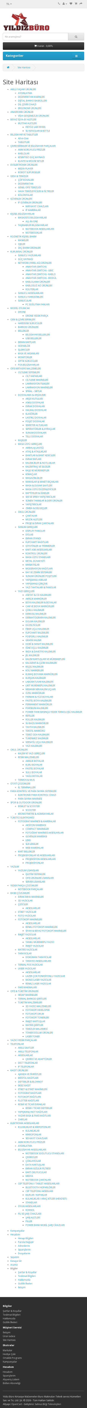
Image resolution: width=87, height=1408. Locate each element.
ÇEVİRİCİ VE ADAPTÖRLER (39, 1059)
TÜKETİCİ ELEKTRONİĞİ (22, 817)
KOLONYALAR (25, 195)
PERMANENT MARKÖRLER (39, 704)
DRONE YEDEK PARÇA (37, 315)
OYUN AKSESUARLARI (29, 1206)
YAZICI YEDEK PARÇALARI (23, 1040)
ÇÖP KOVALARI (26, 179)
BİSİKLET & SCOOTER (29, 806)
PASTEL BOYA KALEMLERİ (39, 700)
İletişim (22, 1287)
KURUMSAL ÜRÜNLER (21, 251)
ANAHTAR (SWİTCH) (36, 266)
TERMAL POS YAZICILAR (30, 964)
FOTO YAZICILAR (27, 915)
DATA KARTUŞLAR (35, 1164)
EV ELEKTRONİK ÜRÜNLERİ (23, 164)
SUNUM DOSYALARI (36, 432)
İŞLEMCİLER (24, 349)
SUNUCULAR (24, 300)
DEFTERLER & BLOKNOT (30, 1081)
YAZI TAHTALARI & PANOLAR (41, 587)
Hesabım (15, 1234)
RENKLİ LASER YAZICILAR (38, 983)
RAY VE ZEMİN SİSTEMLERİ (39, 572)
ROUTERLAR (32, 289)
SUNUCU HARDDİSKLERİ (30, 296)
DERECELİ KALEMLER (36, 613)
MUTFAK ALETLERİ (27, 123)
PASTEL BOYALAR (35, 768)
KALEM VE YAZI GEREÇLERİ (31, 753)
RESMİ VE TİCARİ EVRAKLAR (32, 1104)
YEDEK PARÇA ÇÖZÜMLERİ (24, 885)
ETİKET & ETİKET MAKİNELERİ (32, 1089)
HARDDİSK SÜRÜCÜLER (30, 323)
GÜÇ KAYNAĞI (25, 259)
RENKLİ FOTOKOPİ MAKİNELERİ (41, 927)
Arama (14, 1264)
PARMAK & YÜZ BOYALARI (39, 696)
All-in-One (23, 138)
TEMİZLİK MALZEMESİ (36, 1028)
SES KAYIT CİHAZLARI (36, 1138)
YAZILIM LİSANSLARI (28, 870)
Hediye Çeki (9, 1354)
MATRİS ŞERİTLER (34, 1025)
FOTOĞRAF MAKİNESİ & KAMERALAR (37, 821)
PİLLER (29, 1221)
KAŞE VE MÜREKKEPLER (37, 470)
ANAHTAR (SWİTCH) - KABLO (41, 274)
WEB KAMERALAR (35, 847)
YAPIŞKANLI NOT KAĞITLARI (32, 1111)
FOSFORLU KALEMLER (37, 636)
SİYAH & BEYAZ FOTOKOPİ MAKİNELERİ (46, 930)
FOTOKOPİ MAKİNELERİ (30, 919)
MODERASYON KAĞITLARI (39, 568)
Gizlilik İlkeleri (25, 1283)
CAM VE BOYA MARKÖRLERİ (40, 606)
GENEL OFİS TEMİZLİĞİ (29, 187)
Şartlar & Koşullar (27, 1272)
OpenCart (16, 1404)
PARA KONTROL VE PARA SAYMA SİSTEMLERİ (33, 791)
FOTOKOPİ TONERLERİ (37, 1017)
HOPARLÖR (24, 346)
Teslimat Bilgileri (27, 1276)
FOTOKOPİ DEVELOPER (38, 1010)
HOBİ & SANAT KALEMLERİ (39, 644)
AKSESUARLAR (33, 908)
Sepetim (14, 1257)
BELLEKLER (23, 330)
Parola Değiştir (26, 1242)
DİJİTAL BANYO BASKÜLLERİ (32, 100)
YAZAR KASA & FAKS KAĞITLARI (34, 1115)
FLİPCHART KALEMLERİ (37, 632)
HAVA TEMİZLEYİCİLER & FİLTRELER (36, 191)
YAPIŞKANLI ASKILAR (36, 579)
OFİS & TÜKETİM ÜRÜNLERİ (24, 991)
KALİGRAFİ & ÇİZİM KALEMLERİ (41, 662)
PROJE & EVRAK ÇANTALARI (40, 523)
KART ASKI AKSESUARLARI (39, 549)
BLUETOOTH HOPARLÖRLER (40, 1187)
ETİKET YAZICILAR (27, 912)
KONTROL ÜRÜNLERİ (36, 553)
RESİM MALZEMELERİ (28, 757)
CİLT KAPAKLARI (34, 376)
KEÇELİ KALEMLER (35, 666)
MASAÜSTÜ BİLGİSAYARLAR (32, 217)
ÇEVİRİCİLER (32, 1157)
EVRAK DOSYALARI (35, 406)
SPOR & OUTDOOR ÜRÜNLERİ (26, 802)
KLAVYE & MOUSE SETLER (31, 161)
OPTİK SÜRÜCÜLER (28, 361)
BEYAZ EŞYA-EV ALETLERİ (23, 119)
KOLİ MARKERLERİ (35, 670)
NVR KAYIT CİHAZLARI (37, 206)
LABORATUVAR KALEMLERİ (39, 681)
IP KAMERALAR (33, 210)
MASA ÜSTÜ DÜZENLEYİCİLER (41, 489)
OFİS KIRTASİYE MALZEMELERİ (25, 368)
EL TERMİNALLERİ (27, 787)
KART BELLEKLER (26, 851)
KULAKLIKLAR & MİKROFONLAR (34, 1127)
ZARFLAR (22, 1119)
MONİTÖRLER (25, 357)
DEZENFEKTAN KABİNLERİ (31, 96)
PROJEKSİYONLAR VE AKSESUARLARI (36, 855)
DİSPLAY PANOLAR (35, 530)
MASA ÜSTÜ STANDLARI (38, 557)
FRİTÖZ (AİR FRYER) (35, 127)
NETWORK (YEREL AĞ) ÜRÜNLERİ (35, 263)
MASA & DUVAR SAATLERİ (39, 485)
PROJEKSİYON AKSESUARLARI (41, 859)
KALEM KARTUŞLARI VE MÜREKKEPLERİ (45, 659)
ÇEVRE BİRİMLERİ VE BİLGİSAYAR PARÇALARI (33, 146)
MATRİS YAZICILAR (27, 949)
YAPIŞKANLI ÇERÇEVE (36, 583)
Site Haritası (24, 67)
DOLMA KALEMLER (35, 621)
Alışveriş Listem (11, 1379)
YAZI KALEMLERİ (34, 745)
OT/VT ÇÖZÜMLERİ (20, 783)
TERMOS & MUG (26, 779)
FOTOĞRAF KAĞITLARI (29, 1093)
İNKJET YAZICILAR (27, 934)
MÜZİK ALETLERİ (34, 519)
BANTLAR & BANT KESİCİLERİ (40, 455)
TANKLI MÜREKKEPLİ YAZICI (40, 942)
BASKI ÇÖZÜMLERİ (20, 893)
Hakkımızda (24, 1279)
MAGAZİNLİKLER (34, 478)
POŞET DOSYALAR (35, 421)
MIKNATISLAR (33, 564)
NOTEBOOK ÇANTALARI (38, 1179)
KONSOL (30, 1210)
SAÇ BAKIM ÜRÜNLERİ (29, 247)
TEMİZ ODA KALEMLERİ (37, 734)
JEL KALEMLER (33, 655)
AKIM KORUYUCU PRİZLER (31, 149)
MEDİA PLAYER (25, 168)
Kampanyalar (17, 1230)
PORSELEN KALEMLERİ (37, 708)
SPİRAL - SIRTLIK (34, 391)
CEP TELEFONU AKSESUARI (39, 1191)
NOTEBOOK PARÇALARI (30, 889)
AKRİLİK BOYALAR (35, 761)
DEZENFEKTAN (25, 183)
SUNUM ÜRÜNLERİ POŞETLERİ (41, 576)
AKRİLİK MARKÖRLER (36, 598)
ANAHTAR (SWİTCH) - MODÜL (41, 278)
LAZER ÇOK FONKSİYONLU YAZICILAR (45, 976)
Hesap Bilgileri (25, 1238)
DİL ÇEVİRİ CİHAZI (27, 104)
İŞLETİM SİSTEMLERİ (35, 874)
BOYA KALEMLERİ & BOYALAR (41, 602)
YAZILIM (14, 866)
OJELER (21, 244)
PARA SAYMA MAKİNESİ (30, 798)
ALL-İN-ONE (32, 221)
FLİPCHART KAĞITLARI (37, 542)
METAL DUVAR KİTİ (35, 561)
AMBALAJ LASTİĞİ (35, 447)
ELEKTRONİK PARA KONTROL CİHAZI (37, 795)
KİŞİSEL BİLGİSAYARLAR (22, 213)
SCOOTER (31, 810)
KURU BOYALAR (34, 764)
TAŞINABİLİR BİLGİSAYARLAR (33, 225)
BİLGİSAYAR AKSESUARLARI (32, 1149)
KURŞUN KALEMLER (36, 678)
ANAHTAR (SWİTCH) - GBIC (40, 270)
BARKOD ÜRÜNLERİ (28, 327)
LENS (28, 840)
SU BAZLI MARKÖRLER (37, 723)
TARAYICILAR (25, 953)
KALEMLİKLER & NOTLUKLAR (40, 462)
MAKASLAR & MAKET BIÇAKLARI (42, 481)
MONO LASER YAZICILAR (38, 979)
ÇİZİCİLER (23, 904)
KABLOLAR (23, 153)
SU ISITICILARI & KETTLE (38, 130)
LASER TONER (33, 1036)
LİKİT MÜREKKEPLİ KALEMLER (40, 685)
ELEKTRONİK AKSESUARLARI (24, 1123)
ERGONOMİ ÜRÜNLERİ (29, 108)
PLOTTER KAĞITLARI (28, 1100)
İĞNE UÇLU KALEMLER (37, 647)
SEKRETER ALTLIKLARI (36, 425)
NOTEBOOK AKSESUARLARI (40, 229)
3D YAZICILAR (25, 900)
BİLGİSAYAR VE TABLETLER (24, 134)
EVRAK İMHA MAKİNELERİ (31, 896)
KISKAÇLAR (31, 474)
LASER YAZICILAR (27, 968)
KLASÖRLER (31, 413)
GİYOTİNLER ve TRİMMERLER (40, 546)
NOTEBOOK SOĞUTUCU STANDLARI (45, 1153)
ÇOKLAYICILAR (33, 1161)
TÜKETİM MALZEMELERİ (30, 1002)
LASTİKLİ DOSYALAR (36, 417)
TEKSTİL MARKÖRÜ (35, 730)
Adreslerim (24, 1245)
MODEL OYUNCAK (20, 308)
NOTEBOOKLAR (34, 232)
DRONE (22, 312)
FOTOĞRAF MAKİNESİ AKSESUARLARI (45, 832)
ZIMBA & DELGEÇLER (36, 508)
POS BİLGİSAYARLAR (28, 364)
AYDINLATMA (25, 93)
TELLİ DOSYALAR (34, 436)
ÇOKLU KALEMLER (35, 610)
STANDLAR (31, 1202)
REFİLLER (30, 715)
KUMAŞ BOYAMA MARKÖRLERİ (41, 674)
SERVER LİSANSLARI (35, 881)
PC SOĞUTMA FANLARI (38, 304)
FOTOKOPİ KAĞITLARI (29, 1096)
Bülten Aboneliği (11, 1383)
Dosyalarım (24, 1253)
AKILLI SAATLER (26, 1047)
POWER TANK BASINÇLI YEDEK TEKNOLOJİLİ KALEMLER (54, 712)
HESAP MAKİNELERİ (28, 995)
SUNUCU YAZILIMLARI (29, 255)
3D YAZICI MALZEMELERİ (38, 1006)
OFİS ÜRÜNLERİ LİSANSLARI (40, 878)
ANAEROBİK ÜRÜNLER (21, 112)
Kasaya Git (16, 1261)
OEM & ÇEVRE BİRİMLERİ (22, 319)
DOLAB (29, 534)
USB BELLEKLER (33, 338)
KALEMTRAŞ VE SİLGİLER (38, 466)
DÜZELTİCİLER (33, 625)
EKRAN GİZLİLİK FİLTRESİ (38, 1168)
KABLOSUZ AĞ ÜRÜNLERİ (39, 285)
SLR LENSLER (32, 844)
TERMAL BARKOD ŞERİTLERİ (32, 998)
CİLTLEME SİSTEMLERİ (29, 372)
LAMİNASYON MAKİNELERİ (39, 387)
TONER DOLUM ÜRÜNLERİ (39, 1032)
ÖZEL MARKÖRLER (35, 693)
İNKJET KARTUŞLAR (35, 1021)
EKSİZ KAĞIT (24, 1085)
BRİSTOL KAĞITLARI (28, 1078)
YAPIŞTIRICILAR (33, 504)
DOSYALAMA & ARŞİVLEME (32, 395)
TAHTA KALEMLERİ (35, 727)
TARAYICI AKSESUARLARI (38, 961)
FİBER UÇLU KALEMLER (37, 629)
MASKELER (23, 240)
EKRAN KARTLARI (27, 342)
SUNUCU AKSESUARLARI (30, 293)
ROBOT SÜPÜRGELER (29, 172)
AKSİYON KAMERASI (36, 825)
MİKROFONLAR (33, 1134)
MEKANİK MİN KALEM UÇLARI (41, 689)
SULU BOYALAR (34, 772)
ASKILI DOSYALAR (35, 402)
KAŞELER (22, 440)
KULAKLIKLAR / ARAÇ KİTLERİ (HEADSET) (46, 1198)
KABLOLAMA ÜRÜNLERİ (38, 281)
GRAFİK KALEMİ (33, 640)
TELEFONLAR (17, 1044)
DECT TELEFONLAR (28, 1062)
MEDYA (29, 1176)
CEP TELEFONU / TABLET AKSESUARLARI (38, 1183)
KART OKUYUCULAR (36, 1172)
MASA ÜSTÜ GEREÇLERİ (30, 444)
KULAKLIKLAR (33, 1130)
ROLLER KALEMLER (35, 719)
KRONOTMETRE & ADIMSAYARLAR (36, 813)
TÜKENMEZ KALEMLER (37, 738)
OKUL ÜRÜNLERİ (26, 512)
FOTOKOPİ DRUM (35, 1013)
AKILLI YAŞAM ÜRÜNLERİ (23, 89)
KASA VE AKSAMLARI (28, 353)
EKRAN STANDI (33, 538)
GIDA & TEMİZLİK (19, 176)
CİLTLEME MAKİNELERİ (37, 379)
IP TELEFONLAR (26, 1066)
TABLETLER (24, 142)
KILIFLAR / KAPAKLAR (36, 1195)
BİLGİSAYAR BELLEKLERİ (38, 334)
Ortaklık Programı (12, 1358)
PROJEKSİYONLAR (35, 862)
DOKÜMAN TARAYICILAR (38, 957)
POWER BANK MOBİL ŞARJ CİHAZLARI (45, 1225)
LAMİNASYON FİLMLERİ (37, 383)
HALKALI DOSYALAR (36, 410)
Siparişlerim (24, 1249)
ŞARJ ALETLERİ (33, 1217)
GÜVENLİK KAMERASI (36, 836)
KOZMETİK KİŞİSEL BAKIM (23, 236)
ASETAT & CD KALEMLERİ (38, 595)
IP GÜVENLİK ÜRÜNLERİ (30, 202)
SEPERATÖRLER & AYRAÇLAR (40, 429)
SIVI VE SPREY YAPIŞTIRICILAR (40, 496)
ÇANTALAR (31, 515)
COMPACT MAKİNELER (37, 828)
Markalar (7, 1350)
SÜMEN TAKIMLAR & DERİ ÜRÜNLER (44, 500)
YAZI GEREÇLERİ (26, 591)
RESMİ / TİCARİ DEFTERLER (39, 1108)
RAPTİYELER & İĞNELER (37, 493)
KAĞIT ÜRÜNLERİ (19, 1070)
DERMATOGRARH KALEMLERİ (41, 617)
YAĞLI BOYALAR (34, 776)
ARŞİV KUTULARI (34, 398)
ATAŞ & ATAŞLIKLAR (36, 451)
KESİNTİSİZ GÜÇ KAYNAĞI (31, 157)
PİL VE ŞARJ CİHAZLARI (29, 1213)
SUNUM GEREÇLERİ (28, 527)
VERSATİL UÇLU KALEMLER (39, 742)
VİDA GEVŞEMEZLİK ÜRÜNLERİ (33, 115)
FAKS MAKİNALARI (27, 987)
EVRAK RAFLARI (33, 459)
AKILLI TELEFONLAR (28, 1051)
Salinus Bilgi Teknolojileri (48, 1404)
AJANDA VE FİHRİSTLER (29, 1074)
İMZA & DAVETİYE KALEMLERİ (41, 651)
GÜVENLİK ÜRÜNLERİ (21, 198)
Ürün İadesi (9, 1336)
